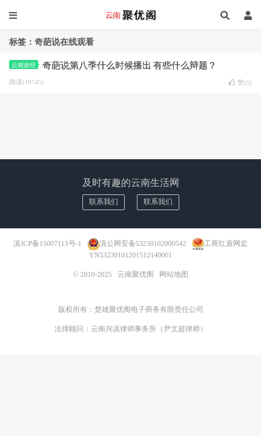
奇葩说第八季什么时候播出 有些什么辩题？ (129, 65)
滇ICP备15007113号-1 (47, 243)
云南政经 (25, 65)
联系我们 (103, 201)
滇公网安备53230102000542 (143, 243)
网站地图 (173, 274)
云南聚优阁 (130, 15)
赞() (240, 82)
